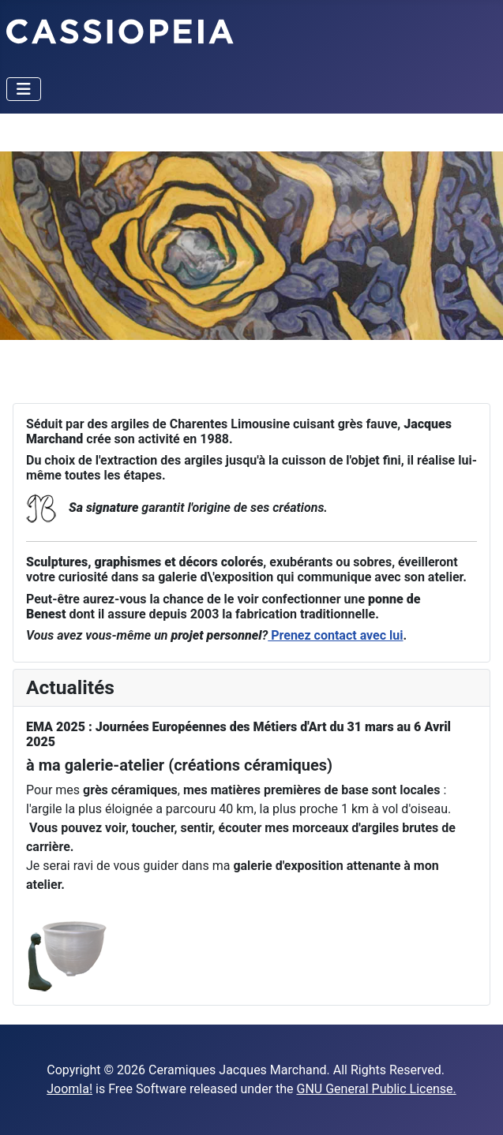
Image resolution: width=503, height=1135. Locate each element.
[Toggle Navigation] (23, 89)
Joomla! (69, 1088)
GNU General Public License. (376, 1088)
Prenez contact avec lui (335, 635)
